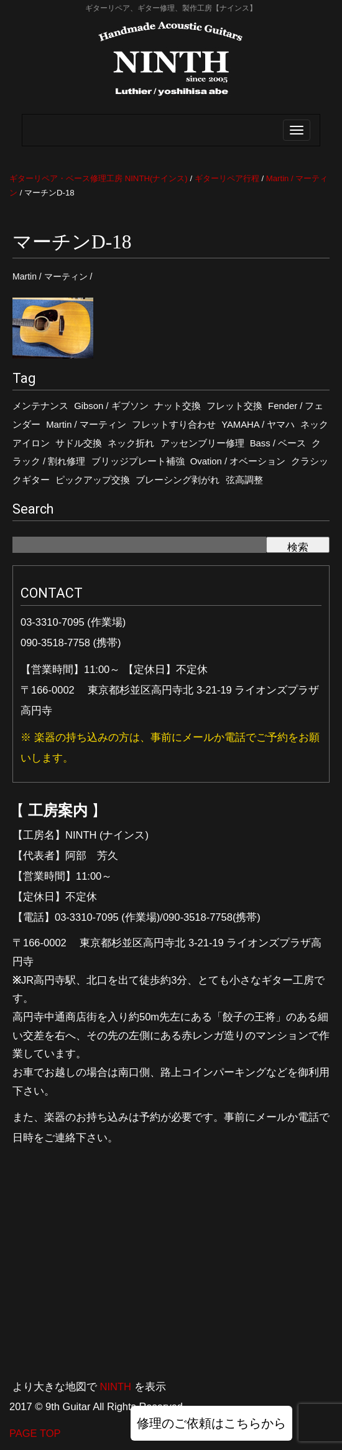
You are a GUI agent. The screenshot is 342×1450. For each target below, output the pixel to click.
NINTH (115, 1386)
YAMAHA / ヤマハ (258, 425)
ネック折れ (131, 443)
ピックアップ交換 (92, 480)
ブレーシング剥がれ (178, 480)
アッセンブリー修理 (202, 443)
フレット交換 (234, 406)
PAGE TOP (35, 1433)
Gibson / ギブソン (111, 406)
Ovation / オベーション (238, 461)
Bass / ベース (278, 443)
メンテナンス (40, 406)
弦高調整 (244, 480)
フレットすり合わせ (174, 425)
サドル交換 (78, 443)
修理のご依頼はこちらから (211, 1423)
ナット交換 (177, 406)
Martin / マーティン (86, 425)
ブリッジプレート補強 (138, 461)
